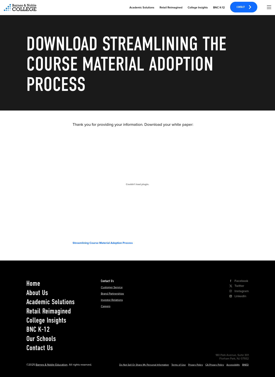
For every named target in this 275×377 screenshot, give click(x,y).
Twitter (236, 286)
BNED (245, 364)
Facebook (238, 281)
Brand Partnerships (112, 293)
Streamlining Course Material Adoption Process (103, 243)
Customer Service (112, 287)
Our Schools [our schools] (41, 338)
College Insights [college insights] (46, 320)
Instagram (239, 291)
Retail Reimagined (171, 7)
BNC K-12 (219, 7)
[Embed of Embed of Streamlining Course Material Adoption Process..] (137, 184)
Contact (241, 7)
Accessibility (233, 364)
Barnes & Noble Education (52, 364)
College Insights (198, 7)
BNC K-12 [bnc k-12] (38, 329)
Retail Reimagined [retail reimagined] (48, 311)
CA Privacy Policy (214, 364)
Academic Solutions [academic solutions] (50, 301)
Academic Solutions (141, 7)
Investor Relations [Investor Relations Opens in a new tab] (112, 300)
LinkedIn (237, 296)
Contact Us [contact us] (39, 347)
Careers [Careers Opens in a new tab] (105, 306)
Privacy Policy (195, 364)
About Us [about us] (37, 292)
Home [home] (33, 283)
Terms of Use (178, 364)
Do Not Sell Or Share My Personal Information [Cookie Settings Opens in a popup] (144, 364)
